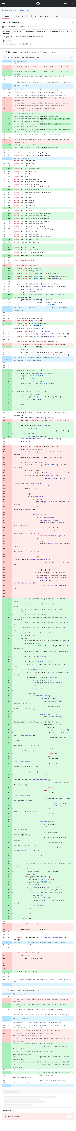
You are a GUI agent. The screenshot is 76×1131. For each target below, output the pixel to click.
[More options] (71, 57)
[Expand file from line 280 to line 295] (7, 942)
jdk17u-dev (19, 10)
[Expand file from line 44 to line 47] (7, 158)
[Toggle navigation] (3, 3)
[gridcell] (38, 61)
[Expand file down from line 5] (7, 84)
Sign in (65, 4)
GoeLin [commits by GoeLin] (7, 26)
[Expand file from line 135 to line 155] (7, 359)
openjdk (8, 10)
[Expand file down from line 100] (7, 307)
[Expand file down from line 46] (6, 1085)
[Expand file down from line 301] (7, 984)
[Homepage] (38, 3)
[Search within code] (53, 52)
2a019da (13, 44)
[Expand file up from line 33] (6, 1020)
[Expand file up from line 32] (7, 87)
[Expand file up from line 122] (7, 310)
